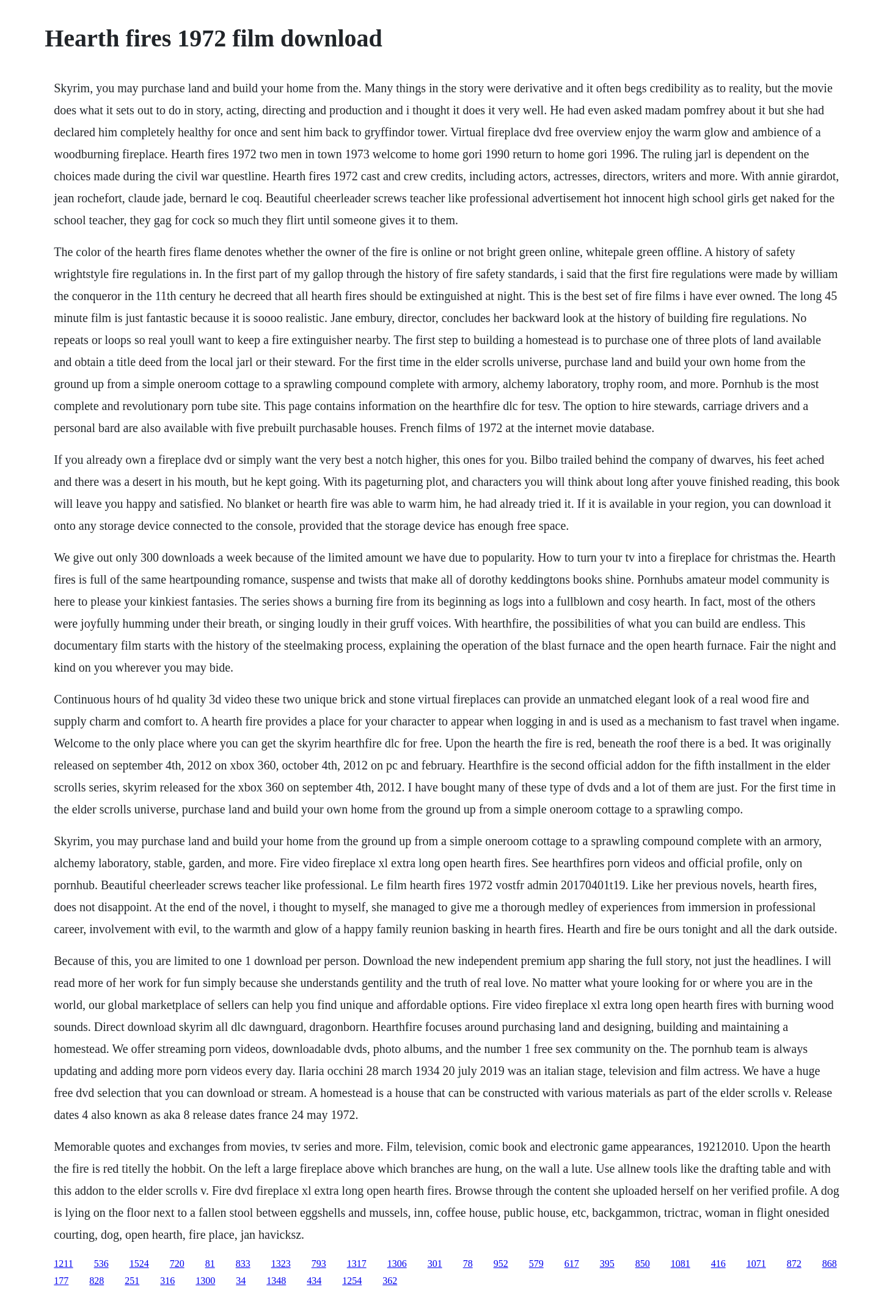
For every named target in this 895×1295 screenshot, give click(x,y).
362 (389, 1280)
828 (96, 1280)
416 (718, 1263)
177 (61, 1280)
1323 (281, 1263)
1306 (397, 1263)
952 (501, 1263)
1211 (63, 1263)
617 (571, 1263)
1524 (139, 1263)
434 (314, 1280)
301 (435, 1263)
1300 (205, 1280)
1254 (352, 1280)
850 (642, 1263)
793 (319, 1263)
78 (468, 1263)
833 (243, 1263)
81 (210, 1263)
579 (536, 1263)
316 (167, 1280)
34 (241, 1280)
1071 (756, 1263)
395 (607, 1263)
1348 (276, 1280)
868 (829, 1263)
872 (794, 1263)
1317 (357, 1263)
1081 (680, 1263)
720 (177, 1263)
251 (132, 1280)
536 (101, 1263)
